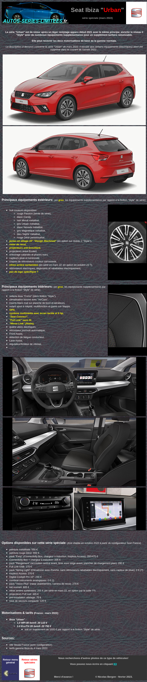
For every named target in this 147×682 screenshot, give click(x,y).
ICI (115, 664)
